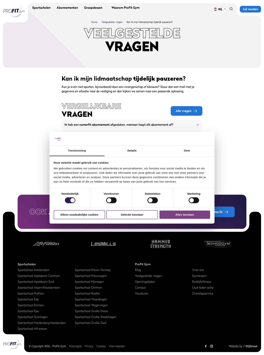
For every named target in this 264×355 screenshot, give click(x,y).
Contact (140, 287)
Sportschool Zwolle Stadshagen (95, 317)
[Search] (231, 9)
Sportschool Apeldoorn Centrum (39, 275)
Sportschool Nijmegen (89, 281)
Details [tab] (132, 150)
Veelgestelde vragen (112, 22)
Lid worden (250, 9)
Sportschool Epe (28, 311)
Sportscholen (41, 9)
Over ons (198, 270)
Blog (138, 270)
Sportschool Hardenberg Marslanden (42, 322)
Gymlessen (199, 275)
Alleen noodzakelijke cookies (79, 214)
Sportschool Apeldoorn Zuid (36, 281)
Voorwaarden (117, 346)
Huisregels (75, 346)
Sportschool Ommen (88, 287)
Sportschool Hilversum (32, 328)
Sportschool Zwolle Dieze (91, 311)
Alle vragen (187, 111)
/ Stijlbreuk (250, 346)
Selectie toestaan (132, 214)
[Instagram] (211, 346)
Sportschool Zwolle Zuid (90, 322)
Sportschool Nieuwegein (91, 275)
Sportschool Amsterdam (33, 270)
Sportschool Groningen (33, 317)
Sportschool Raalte (87, 293)
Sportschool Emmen (31, 305)
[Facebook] (206, 346)
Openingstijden (145, 281)
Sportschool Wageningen (91, 305)
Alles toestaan (184, 214)
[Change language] (218, 9)
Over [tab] (187, 150)
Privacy (89, 346)
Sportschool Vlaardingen (91, 299)
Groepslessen (93, 9)
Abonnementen (67, 9)
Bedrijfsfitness (201, 281)
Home (94, 22)
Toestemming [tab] (77, 150)
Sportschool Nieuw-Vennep (93, 270)
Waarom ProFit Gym (125, 9)
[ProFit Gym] (14, 11)
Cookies (101, 346)
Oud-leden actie (203, 287)
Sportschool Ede (28, 299)
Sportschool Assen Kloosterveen (39, 287)
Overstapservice (202, 293)
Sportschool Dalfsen (31, 293)
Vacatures (141, 293)
